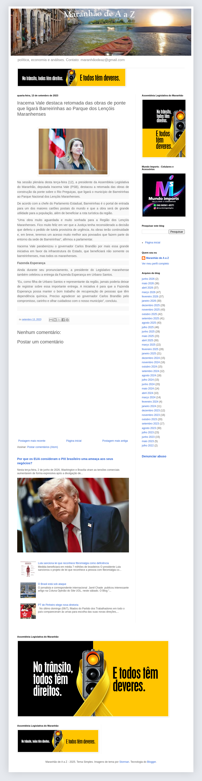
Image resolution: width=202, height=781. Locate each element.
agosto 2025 (149, 322)
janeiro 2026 (149, 300)
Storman (124, 761)
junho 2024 (148, 384)
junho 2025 (148, 331)
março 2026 (148, 292)
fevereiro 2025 (150, 349)
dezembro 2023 (151, 410)
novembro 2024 (151, 362)
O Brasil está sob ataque (52, 584)
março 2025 (148, 344)
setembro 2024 (150, 371)
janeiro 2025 (149, 353)
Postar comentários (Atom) (42, 447)
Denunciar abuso (154, 456)
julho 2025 (148, 327)
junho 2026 (148, 278)
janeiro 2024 (149, 406)
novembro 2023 (151, 415)
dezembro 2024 (151, 358)
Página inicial (73, 440)
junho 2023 (148, 436)
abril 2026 (147, 287)
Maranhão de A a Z (157, 258)
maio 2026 (148, 283)
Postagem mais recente (31, 440)
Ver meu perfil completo (155, 263)
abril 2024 (147, 393)
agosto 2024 (149, 375)
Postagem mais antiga (115, 440)
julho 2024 (148, 379)
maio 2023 (148, 441)
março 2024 (148, 397)
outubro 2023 (149, 419)
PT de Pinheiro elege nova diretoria (58, 604)
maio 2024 (148, 388)
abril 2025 (147, 340)
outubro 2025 (149, 314)
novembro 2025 (151, 309)
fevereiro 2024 (150, 401)
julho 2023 (148, 432)
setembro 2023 (150, 423)
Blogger (151, 761)
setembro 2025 (150, 318)
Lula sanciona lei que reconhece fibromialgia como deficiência (73, 563)
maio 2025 (148, 336)
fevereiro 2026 (150, 296)
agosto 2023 (149, 428)
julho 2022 (148, 445)
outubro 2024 (149, 366)
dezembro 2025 (151, 305)
